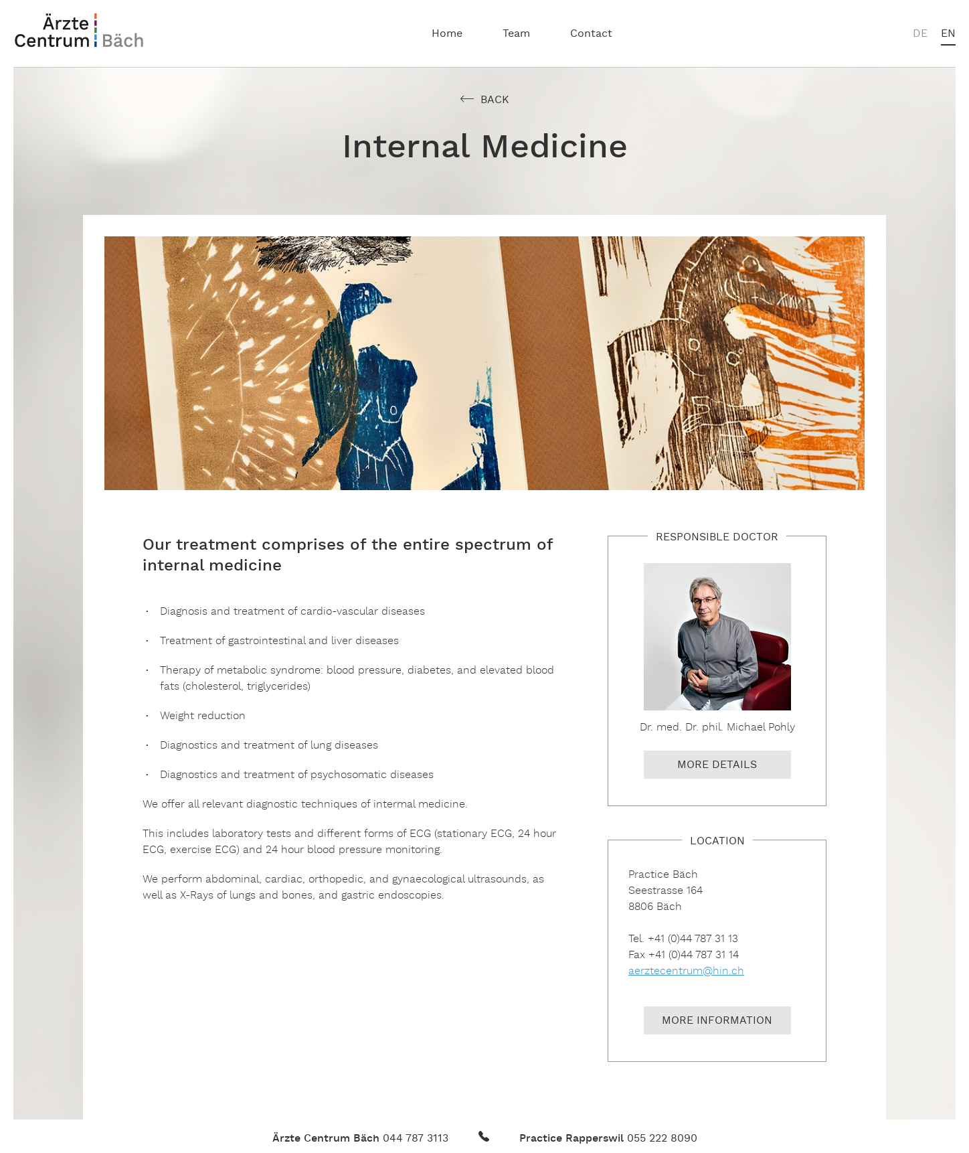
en (948, 34)
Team (516, 34)
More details (717, 765)
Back (494, 100)
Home (447, 34)
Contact (591, 34)
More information (717, 1021)
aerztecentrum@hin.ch (686, 971)
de (920, 34)
